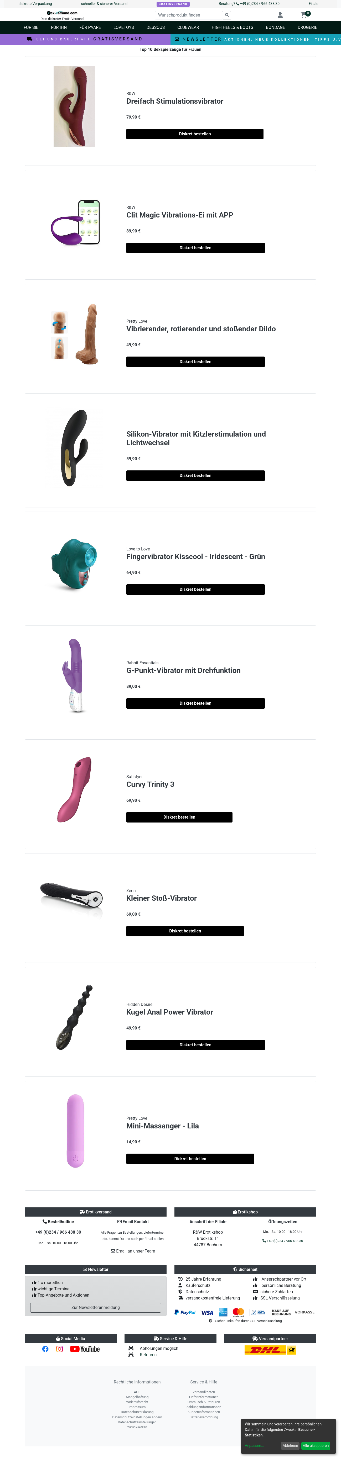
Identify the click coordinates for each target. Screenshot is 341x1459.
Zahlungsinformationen (203, 1407)
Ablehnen (290, 1446)
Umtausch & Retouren (204, 1402)
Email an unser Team (133, 1251)
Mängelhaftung (137, 1397)
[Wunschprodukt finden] (189, 15)
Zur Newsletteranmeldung (95, 1307)
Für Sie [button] (31, 27)
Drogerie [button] (307, 27)
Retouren (148, 1354)
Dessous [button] (156, 27)
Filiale (313, 4)
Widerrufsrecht (137, 1402)
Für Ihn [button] (59, 27)
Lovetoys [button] (123, 27)
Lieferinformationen (204, 1397)
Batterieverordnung (204, 1417)
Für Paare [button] (90, 27)
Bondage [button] (275, 27)
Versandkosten (204, 1392)
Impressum (137, 1407)
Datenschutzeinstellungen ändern (137, 1417)
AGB (137, 1392)
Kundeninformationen (204, 1412)
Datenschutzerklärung (137, 1412)
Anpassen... (254, 1446)
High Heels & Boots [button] (232, 27)
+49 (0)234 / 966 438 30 (58, 1232)
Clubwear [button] (188, 27)
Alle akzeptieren (316, 1446)
